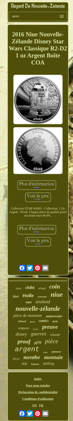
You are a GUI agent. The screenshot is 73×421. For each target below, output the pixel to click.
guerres (38, 334)
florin (32, 322)
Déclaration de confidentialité (38, 392)
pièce (51, 341)
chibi (29, 287)
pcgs (55, 321)
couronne (42, 296)
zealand (43, 301)
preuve (50, 327)
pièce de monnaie (27, 315)
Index (38, 379)
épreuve (56, 351)
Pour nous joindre (38, 385)
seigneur (23, 328)
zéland (42, 288)
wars (45, 352)
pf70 (37, 342)
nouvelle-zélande (38, 308)
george (35, 329)
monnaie (53, 357)
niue (57, 294)
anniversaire (54, 316)
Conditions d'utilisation (38, 398)
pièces (16, 358)
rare (29, 302)
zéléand (22, 321)
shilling (48, 363)
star (24, 363)
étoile (28, 295)
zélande (55, 335)
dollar (18, 288)
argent (27, 349)
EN (35, 405)
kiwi (16, 296)
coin (54, 286)
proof (24, 341)
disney (21, 334)
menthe (31, 357)
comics (44, 321)
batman (35, 364)
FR (41, 405)
